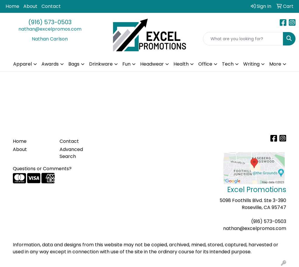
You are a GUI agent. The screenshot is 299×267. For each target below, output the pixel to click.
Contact (51, 6)
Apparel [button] (22, 64)
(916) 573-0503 (50, 22)
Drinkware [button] (101, 64)
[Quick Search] (243, 38)
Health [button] (181, 64)
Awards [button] (50, 64)
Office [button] (205, 64)
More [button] (275, 64)
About (30, 6)
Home (12, 6)
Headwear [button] (152, 64)
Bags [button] (73, 64)
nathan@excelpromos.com (49, 29)
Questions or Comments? (42, 168)
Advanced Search (71, 153)
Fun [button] (126, 64)
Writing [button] (251, 64)
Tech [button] (228, 64)
